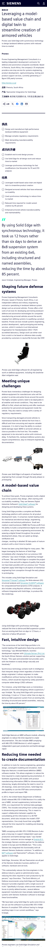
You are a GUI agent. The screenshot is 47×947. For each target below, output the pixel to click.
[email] (26, 104)
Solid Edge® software (27, 504)
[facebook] (17, 104)
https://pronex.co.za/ (9, 83)
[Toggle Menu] (3, 3)
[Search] (38, 3)
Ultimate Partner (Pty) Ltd (34, 653)
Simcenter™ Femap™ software (14, 580)
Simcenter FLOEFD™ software (32, 583)
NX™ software (7, 853)
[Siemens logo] (14, 3)
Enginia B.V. (38, 839)
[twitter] (12, 104)
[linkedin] (22, 104)
